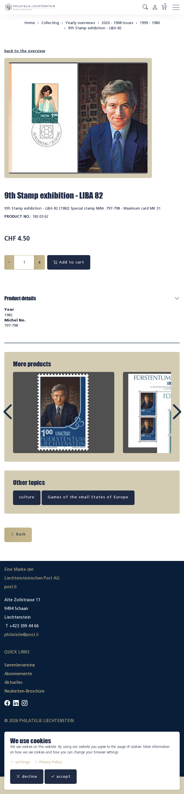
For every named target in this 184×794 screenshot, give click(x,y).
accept (61, 776)
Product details (20, 298)
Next (163, 417)
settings (20, 762)
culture (26, 497)
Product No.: (17, 216)
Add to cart (68, 262)
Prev (20, 417)
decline (26, 776)
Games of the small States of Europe (88, 497)
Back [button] (18, 534)
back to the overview (24, 51)
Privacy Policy (48, 762)
